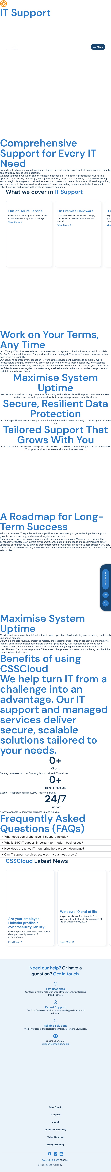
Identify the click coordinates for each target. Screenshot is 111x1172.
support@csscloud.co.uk (55, 1043)
